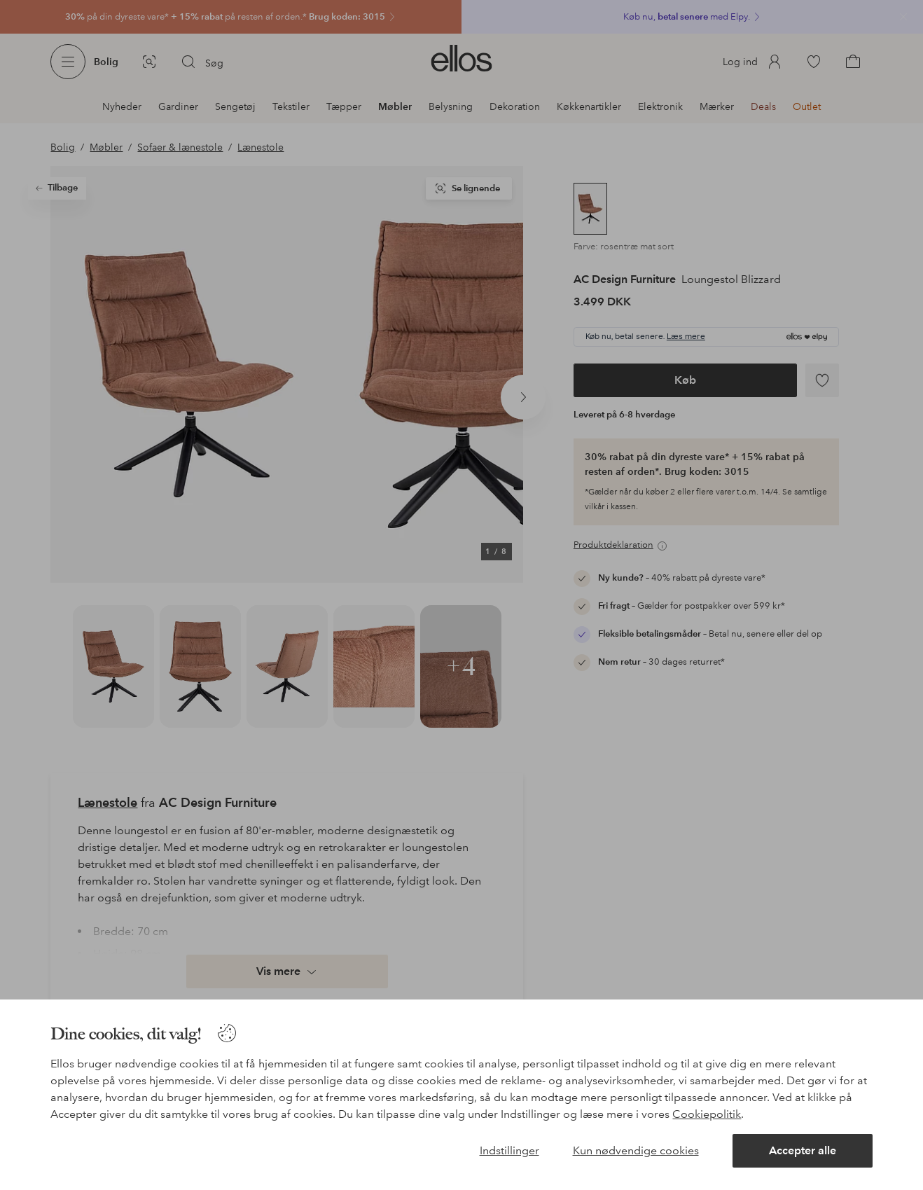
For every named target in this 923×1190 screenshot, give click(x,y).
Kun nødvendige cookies (636, 1150)
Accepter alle (802, 1150)
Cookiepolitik (706, 1114)
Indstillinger (509, 1150)
